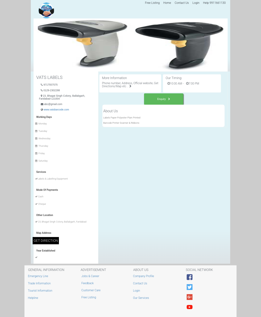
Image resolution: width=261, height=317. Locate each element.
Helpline (33, 298)
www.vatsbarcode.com (56, 109)
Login (196, 3)
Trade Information (40, 283)
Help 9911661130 (214, 3)
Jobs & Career (90, 276)
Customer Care (90, 290)
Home (167, 3)
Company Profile (144, 276)
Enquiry (163, 99)
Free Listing (152, 3)
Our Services (141, 298)
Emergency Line (38, 276)
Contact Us (182, 3)
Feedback (87, 283)
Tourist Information (40, 290)
